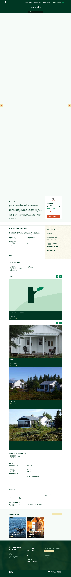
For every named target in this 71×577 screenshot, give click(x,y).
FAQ (27, 555)
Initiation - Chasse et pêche (32, 561)
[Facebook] (48, 211)
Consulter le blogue (56, 514)
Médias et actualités (30, 550)
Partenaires (29, 553)
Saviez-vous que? (30, 563)
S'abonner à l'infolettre (49, 550)
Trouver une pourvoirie (28, 2)
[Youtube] (50, 211)
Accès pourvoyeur (46, 575)
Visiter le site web (53, 216)
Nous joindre (59, 2)
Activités (20, 223)
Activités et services (37, 2)
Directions (53, 206)
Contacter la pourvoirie (53, 208)
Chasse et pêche (38, 223)
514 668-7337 (50, 205)
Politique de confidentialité (38, 575)
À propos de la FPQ (30, 548)
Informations (12, 223)
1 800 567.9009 (16, 556)
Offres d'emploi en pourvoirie (32, 552)
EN (65, 2)
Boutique (54, 2)
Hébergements (28, 223)
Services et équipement (49, 223)
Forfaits (44, 2)
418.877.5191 (12, 556)
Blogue (48, 2)
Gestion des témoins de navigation (27, 575)
